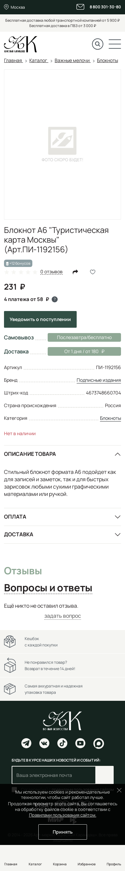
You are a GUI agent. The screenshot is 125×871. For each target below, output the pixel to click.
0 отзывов (51, 272)
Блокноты (110, 418)
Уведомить (40, 319)
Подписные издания (99, 380)
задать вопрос (62, 615)
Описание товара (30, 454)
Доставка (18, 534)
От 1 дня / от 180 (76, 351)
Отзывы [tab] (23, 571)
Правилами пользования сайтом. (62, 815)
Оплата (15, 516)
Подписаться (104, 775)
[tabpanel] (62, 611)
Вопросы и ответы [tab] (48, 588)
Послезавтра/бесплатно (84, 337)
